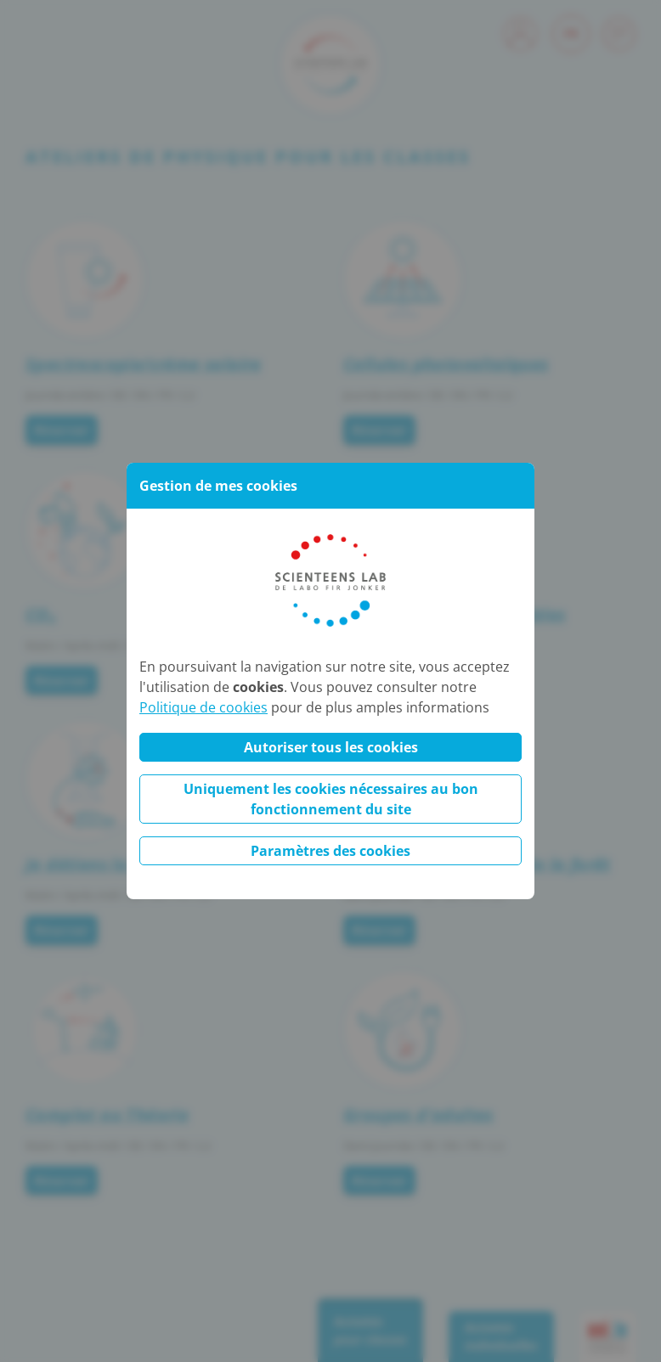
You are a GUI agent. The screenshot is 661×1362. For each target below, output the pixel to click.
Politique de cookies (203, 707)
